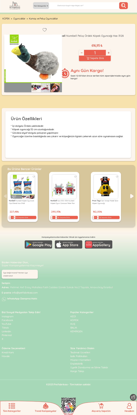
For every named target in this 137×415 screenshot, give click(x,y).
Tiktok (5, 327)
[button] (132, 196)
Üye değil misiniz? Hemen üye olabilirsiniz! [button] (15, 274)
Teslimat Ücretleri (80, 352)
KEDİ (73, 316)
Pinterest (7, 335)
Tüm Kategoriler (41, 6)
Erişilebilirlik (76, 363)
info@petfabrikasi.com (25, 292)
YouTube (6, 323)
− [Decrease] (81, 53)
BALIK (73, 327)
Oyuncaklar (19, 18)
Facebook (7, 320)
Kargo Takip (77, 371)
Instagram (7, 316)
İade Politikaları (78, 356)
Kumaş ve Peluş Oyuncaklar (43, 18)
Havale (6, 356)
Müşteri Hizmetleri (80, 359)
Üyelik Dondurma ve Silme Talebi (89, 367)
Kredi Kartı (8, 352)
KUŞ (72, 323)
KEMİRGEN (76, 331)
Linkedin (6, 331)
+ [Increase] (108, 53)
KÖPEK (6, 18)
